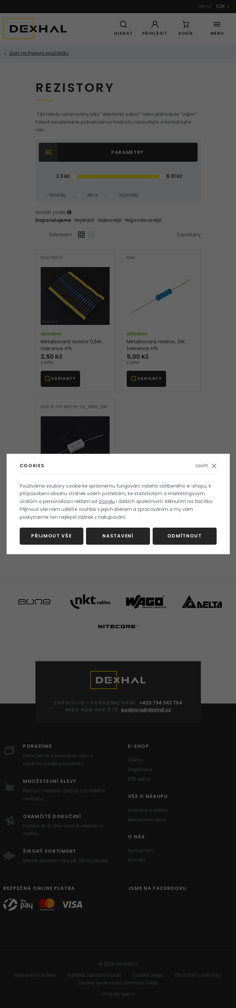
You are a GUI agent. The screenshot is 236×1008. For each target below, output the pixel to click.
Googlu (106, 501)
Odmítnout (184, 536)
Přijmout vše (51, 536)
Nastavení (117, 536)
